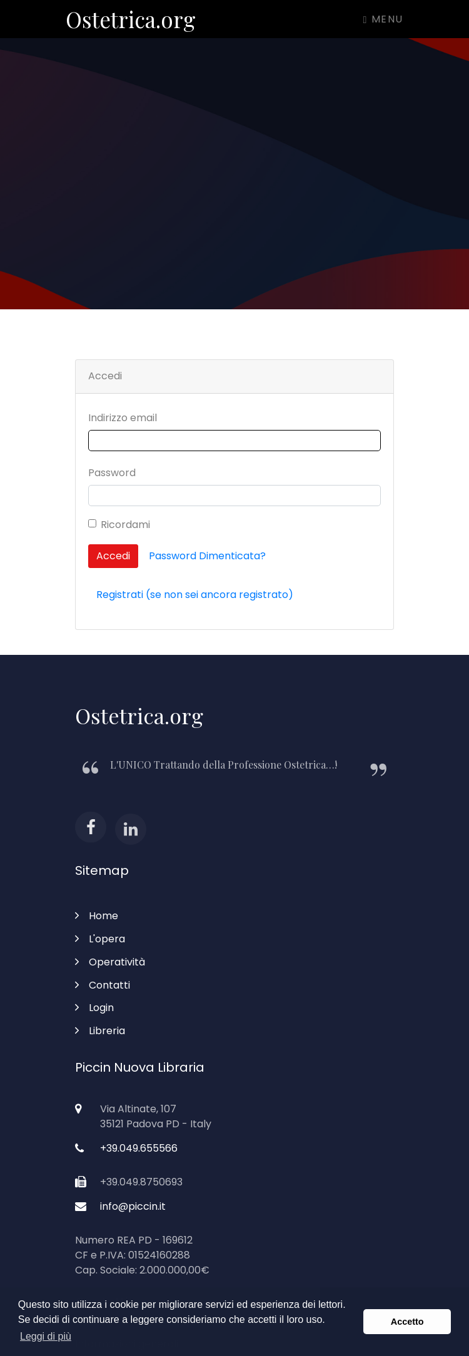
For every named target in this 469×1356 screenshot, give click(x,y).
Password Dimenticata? (207, 556)
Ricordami (125, 524)
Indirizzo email (122, 418)
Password (112, 473)
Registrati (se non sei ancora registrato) (194, 594)
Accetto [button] (407, 1322)
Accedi (113, 556)
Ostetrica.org (131, 19)
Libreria (100, 1031)
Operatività (110, 962)
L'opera (100, 939)
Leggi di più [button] (45, 1336)
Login (94, 1007)
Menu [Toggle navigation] (383, 19)
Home (96, 916)
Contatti (102, 985)
